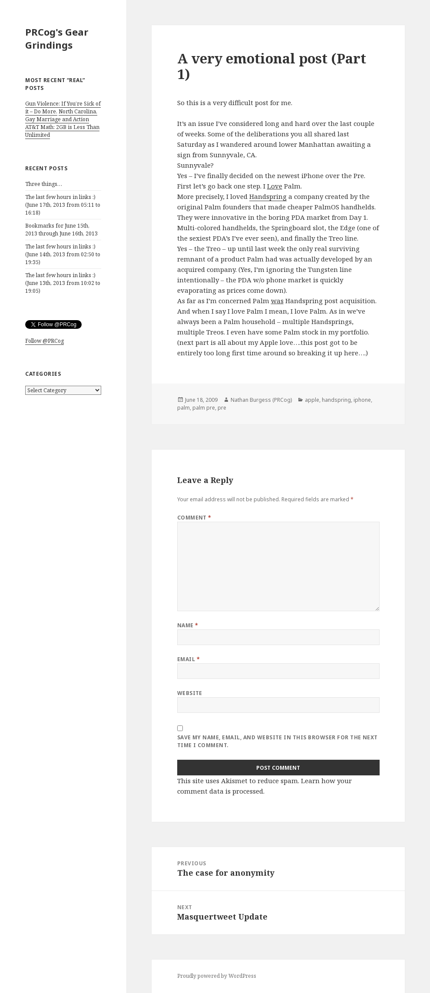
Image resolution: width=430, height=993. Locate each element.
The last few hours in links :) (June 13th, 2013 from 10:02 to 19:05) (62, 283)
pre (222, 407)
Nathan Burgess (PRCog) (261, 400)
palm (183, 407)
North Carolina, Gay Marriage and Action (61, 115)
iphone (362, 400)
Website (189, 693)
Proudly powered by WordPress (216, 976)
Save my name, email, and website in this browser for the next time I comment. (277, 741)
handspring (336, 400)
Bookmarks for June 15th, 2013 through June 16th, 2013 (61, 229)
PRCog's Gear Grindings (56, 38)
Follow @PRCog (44, 340)
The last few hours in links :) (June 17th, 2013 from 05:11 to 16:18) (62, 204)
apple (312, 400)
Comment (194, 517)
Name (187, 625)
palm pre (203, 407)
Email (188, 659)
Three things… (43, 184)
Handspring (268, 196)
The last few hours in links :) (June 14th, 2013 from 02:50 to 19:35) (62, 254)
